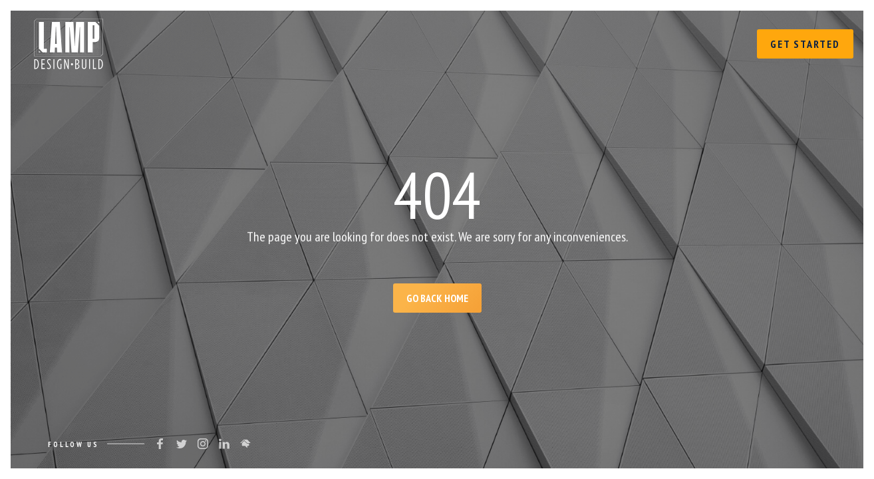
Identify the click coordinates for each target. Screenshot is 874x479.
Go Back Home (437, 298)
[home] (68, 41)
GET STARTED (805, 44)
